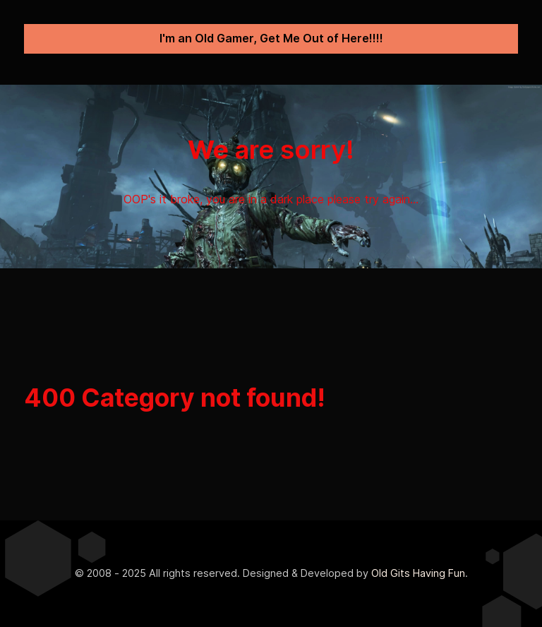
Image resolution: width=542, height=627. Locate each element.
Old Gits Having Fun (418, 573)
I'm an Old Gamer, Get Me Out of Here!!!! (271, 38)
